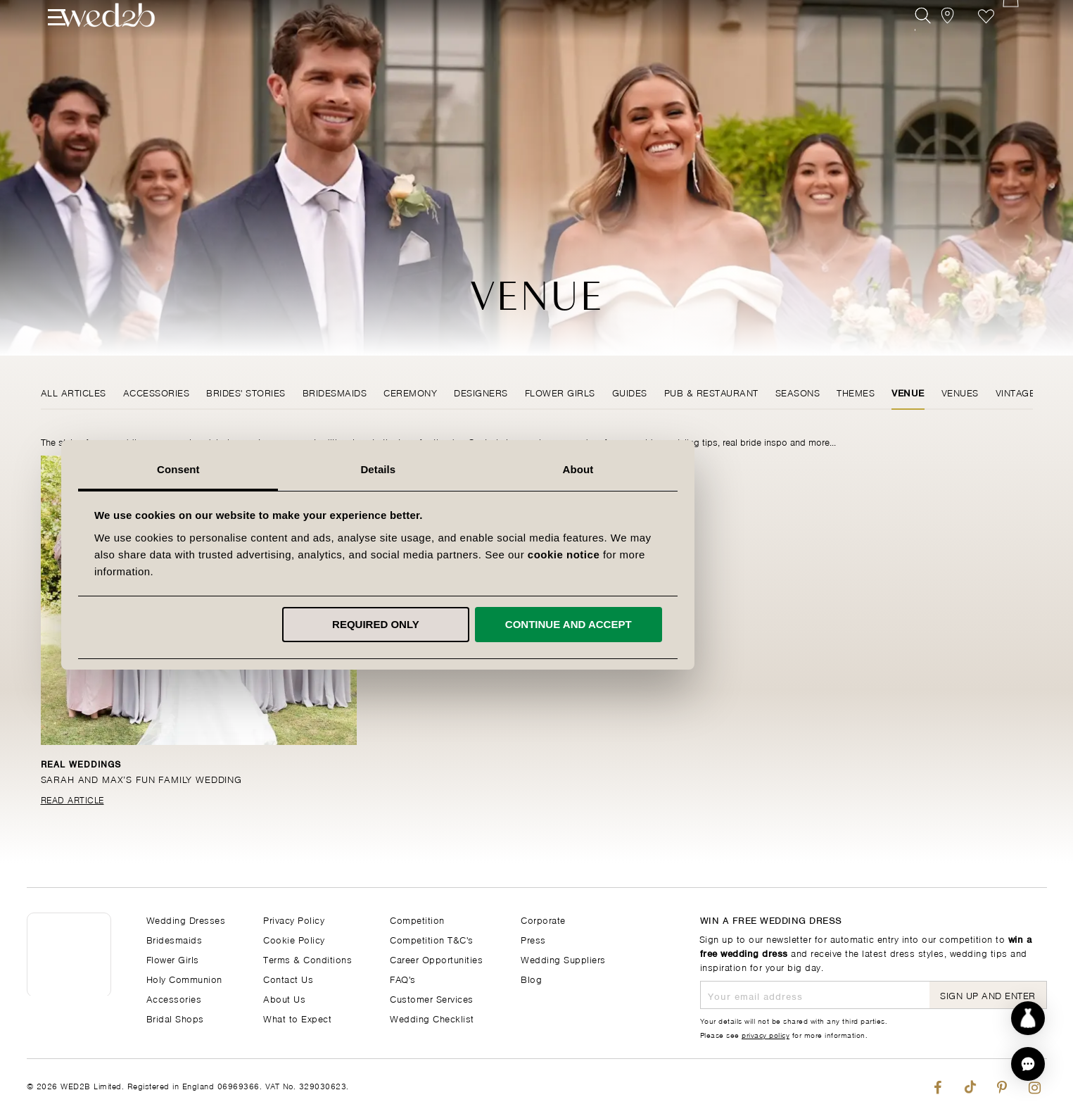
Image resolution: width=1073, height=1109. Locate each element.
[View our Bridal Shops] (954, 40)
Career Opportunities (436, 959)
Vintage (1016, 392)
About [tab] (736, 469)
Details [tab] (536, 469)
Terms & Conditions (307, 959)
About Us (284, 998)
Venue (908, 392)
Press (533, 939)
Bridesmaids (335, 392)
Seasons (797, 392)
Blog (531, 978)
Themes (856, 392)
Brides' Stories (246, 392)
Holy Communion (184, 978)
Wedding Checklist (432, 1018)
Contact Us (288, 978)
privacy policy (765, 1034)
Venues (960, 392)
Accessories (156, 392)
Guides (629, 392)
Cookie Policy (294, 939)
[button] (1028, 1064)
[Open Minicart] (1018, 40)
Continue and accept (727, 624)
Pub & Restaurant (711, 392)
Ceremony (410, 392)
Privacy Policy (293, 919)
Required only (534, 624)
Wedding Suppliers (563, 959)
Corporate (543, 919)
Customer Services (432, 998)
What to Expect (297, 1018)
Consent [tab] (336, 469)
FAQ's (403, 978)
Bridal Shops (175, 1018)
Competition (417, 919)
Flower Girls (560, 392)
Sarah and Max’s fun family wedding (143, 778)
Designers (481, 392)
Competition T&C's (432, 939)
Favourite (986, 40)
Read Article (72, 799)
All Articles (73, 392)
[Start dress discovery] (1028, 1018)
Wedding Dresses (186, 919)
